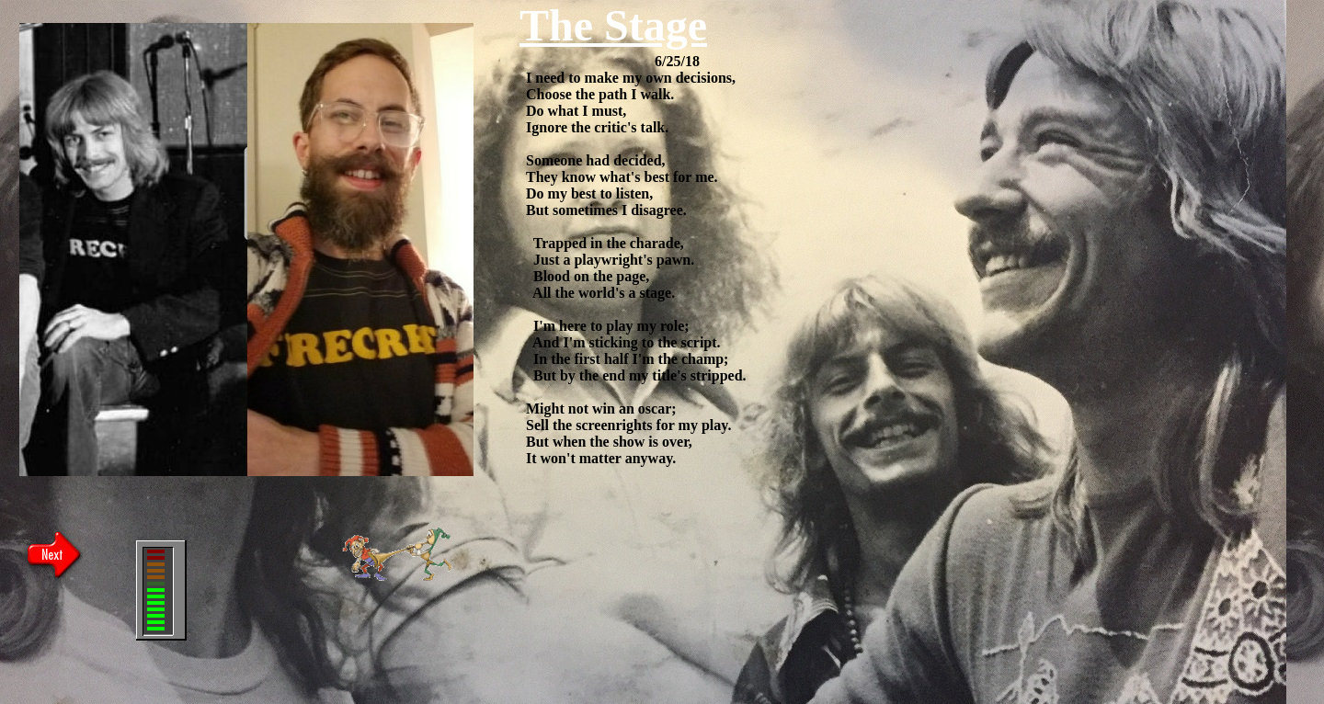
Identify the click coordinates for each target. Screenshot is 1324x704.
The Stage (613, 25)
